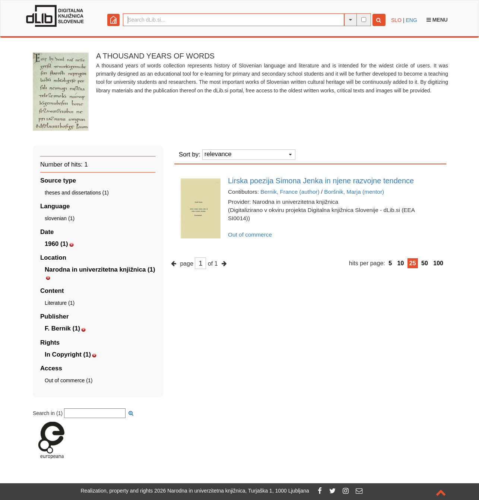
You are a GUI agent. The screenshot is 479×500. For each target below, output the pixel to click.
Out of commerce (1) (68, 380)
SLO (396, 20)
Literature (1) (59, 303)
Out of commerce (250, 234)
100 (438, 263)
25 (412, 263)
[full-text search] (363, 19)
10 (400, 263)
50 (424, 263)
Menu (437, 20)
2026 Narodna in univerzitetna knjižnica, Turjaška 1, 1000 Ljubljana (231, 491)
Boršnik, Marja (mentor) (354, 192)
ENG (411, 20)
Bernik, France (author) (289, 192)
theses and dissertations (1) (77, 193)
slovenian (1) (59, 218)
